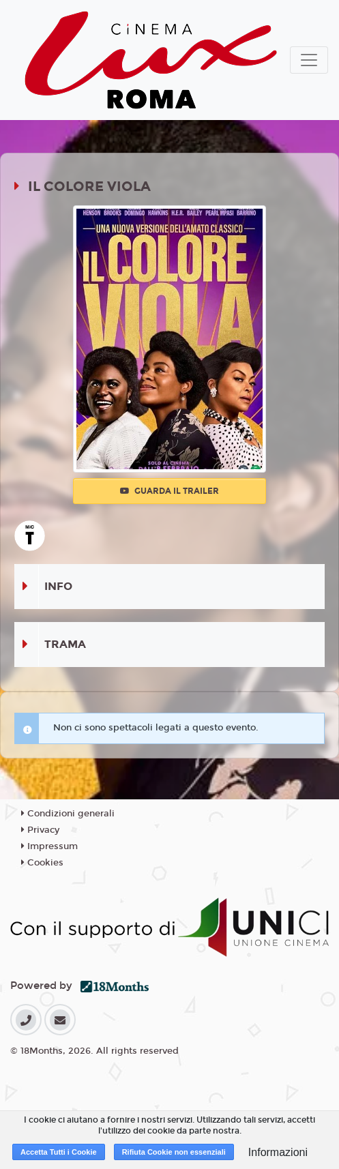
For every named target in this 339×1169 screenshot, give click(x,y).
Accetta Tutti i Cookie (58, 1152)
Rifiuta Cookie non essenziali (174, 1152)
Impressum (49, 846)
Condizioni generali (68, 813)
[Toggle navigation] (309, 60)
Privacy (40, 830)
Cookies (42, 862)
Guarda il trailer (169, 491)
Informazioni (278, 1152)
